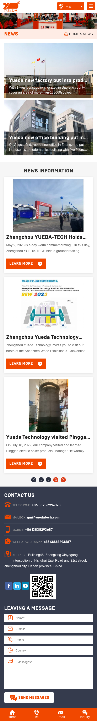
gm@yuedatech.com (43, 517)
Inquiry (85, 714)
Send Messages (29, 698)
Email (60, 714)
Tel (36, 714)
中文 (68, 6)
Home (74, 34)
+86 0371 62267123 (46, 505)
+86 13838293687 (39, 529)
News (88, 34)
